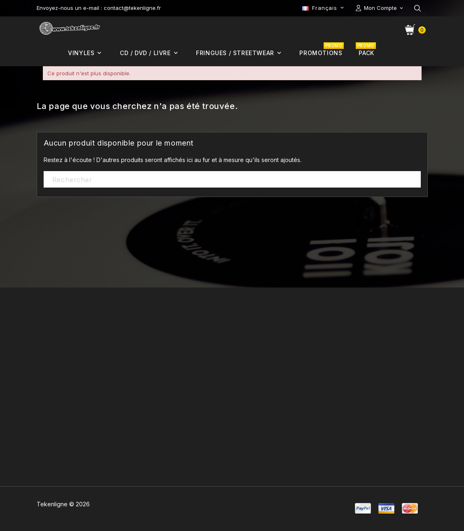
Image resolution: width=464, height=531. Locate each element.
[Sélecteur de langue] (323, 8)
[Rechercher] (232, 180)
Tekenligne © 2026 (63, 504)
